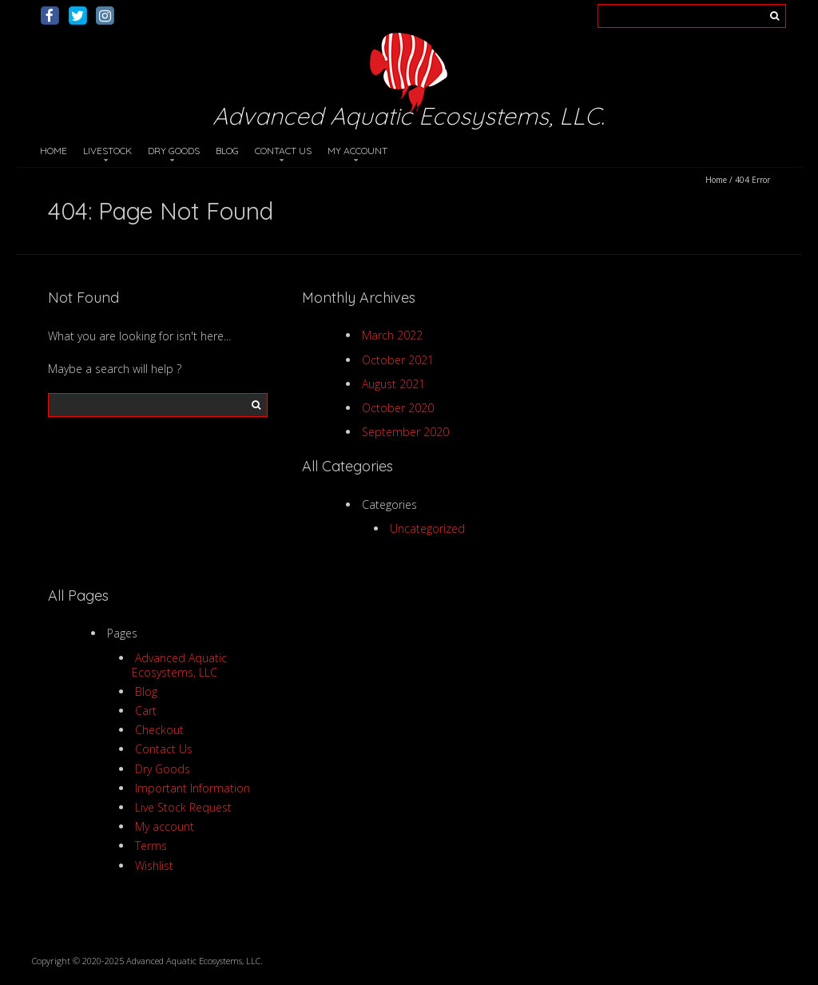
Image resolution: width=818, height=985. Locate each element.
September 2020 (405, 431)
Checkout (159, 729)
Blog (227, 151)
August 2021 (393, 383)
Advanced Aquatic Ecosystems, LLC (180, 665)
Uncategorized (427, 528)
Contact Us (283, 151)
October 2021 (398, 359)
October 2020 (398, 407)
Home (53, 151)
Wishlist (154, 865)
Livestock (107, 151)
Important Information (192, 788)
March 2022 (392, 335)
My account (357, 151)
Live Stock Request (183, 807)
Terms (151, 845)
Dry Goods (174, 151)
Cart (146, 710)
